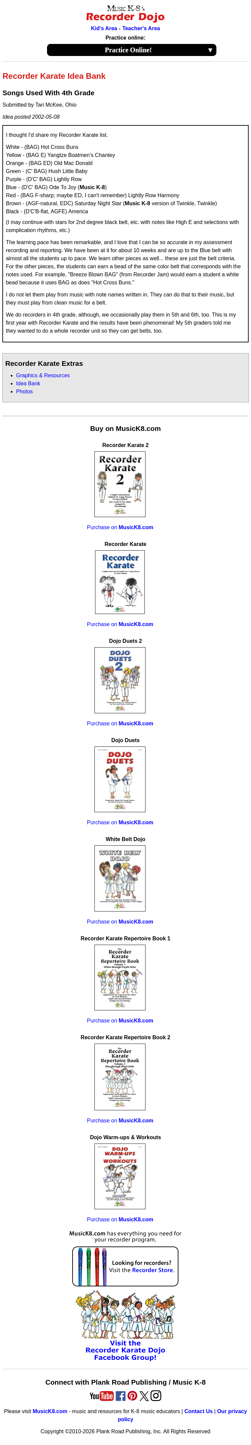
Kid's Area (104, 28)
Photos (24, 391)
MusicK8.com (50, 1411)
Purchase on (120, 527)
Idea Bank (28, 383)
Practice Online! (159, 50)
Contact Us (198, 1411)
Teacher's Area (141, 28)
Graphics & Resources (43, 375)
